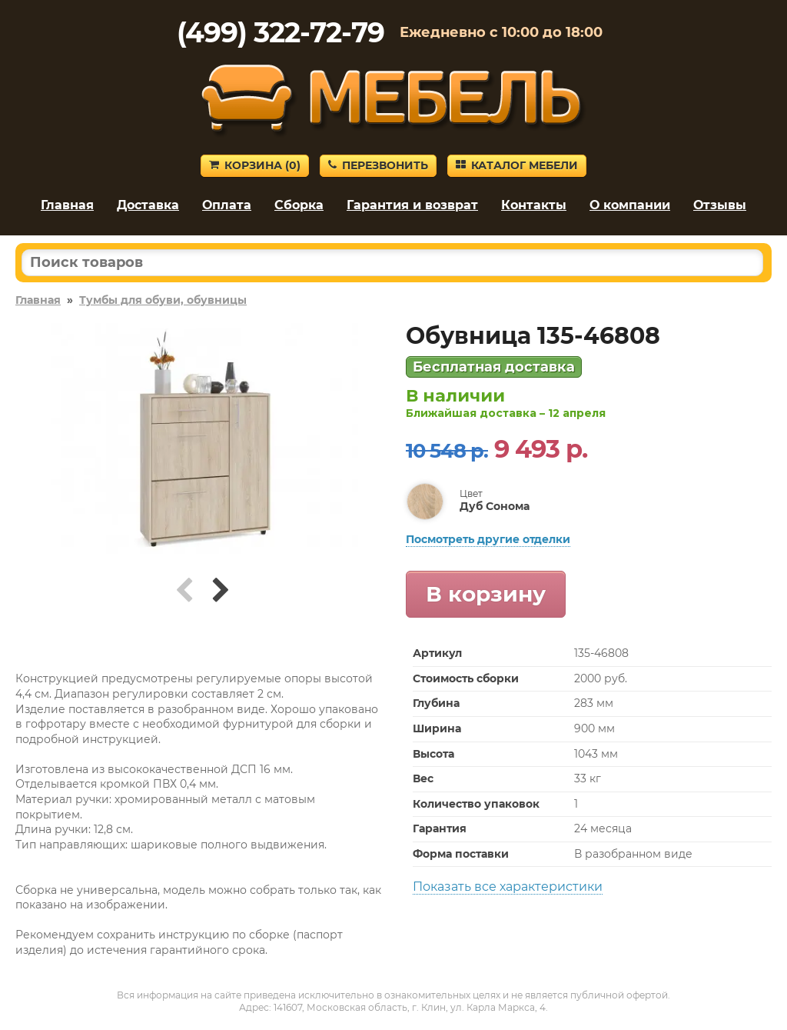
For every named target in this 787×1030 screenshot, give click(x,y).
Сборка (299, 205)
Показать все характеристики (508, 886)
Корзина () (255, 165)
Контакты (533, 205)
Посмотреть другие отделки (488, 539)
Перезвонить (378, 165)
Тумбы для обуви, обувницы (163, 300)
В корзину (486, 594)
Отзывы (719, 205)
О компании (629, 205)
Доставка (148, 205)
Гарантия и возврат (412, 205)
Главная (67, 205)
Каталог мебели (517, 165)
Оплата (226, 205)
